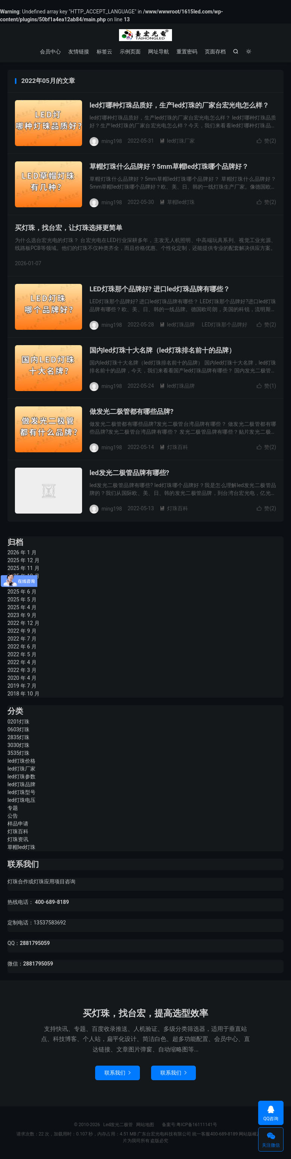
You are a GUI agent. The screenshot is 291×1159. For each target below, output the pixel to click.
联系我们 (117, 1073)
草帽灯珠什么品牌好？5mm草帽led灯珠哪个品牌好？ (169, 166)
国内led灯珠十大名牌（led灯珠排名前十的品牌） (162, 350)
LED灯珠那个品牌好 (225, 325)
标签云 (104, 52)
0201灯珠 (18, 722)
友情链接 (78, 52)
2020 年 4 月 (22, 678)
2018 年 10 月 (23, 694)
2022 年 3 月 (22, 670)
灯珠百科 (174, 447)
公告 (12, 816)
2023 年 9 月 (22, 615)
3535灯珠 (18, 753)
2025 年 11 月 (23, 568)
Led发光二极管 (145, 35)
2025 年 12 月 (23, 560)
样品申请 (17, 824)
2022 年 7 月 (22, 639)
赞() (266, 141)
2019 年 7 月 (22, 686)
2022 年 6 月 (22, 647)
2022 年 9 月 (22, 631)
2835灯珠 (18, 737)
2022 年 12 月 (23, 623)
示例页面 (130, 52)
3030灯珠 (18, 745)
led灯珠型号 (21, 792)
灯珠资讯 (17, 839)
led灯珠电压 (21, 800)
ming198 (111, 141)
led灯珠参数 (21, 777)
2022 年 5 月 (22, 654)
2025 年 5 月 (22, 599)
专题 (12, 808)
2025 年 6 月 (22, 592)
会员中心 (50, 52)
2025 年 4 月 (22, 607)
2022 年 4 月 (22, 662)
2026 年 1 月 (22, 552)
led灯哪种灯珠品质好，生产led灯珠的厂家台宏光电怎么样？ (179, 105)
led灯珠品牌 (177, 325)
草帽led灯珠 (177, 202)
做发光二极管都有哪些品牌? (131, 411)
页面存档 (215, 52)
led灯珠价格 (21, 761)
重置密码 (186, 52)
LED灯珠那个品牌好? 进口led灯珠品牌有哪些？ (160, 289)
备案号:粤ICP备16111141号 (186, 1124)
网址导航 (158, 52)
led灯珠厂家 (177, 141)
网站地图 (145, 1124)
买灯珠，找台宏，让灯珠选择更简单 (68, 228)
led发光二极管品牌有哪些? (129, 473)
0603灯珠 (18, 729)
